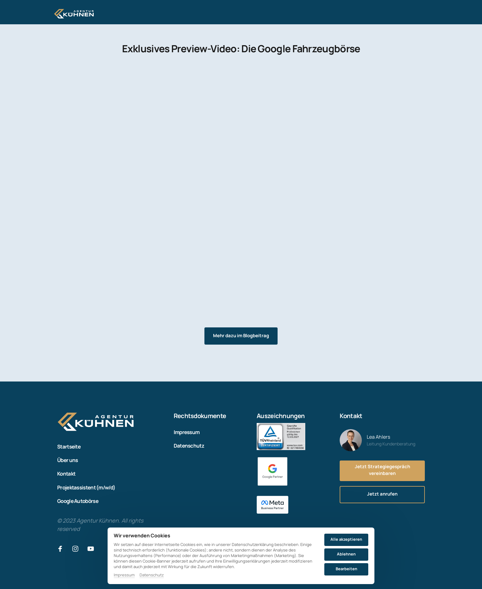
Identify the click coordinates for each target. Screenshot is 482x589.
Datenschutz (152, 575)
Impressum (124, 575)
